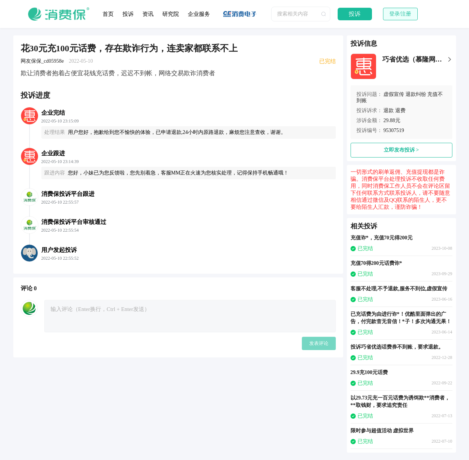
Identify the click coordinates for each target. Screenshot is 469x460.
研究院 (170, 14)
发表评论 (318, 343)
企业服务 (199, 14)
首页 (108, 14)
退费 (400, 110)
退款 (388, 110)
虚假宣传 (393, 94)
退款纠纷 (416, 94)
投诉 (128, 14)
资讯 (148, 14)
